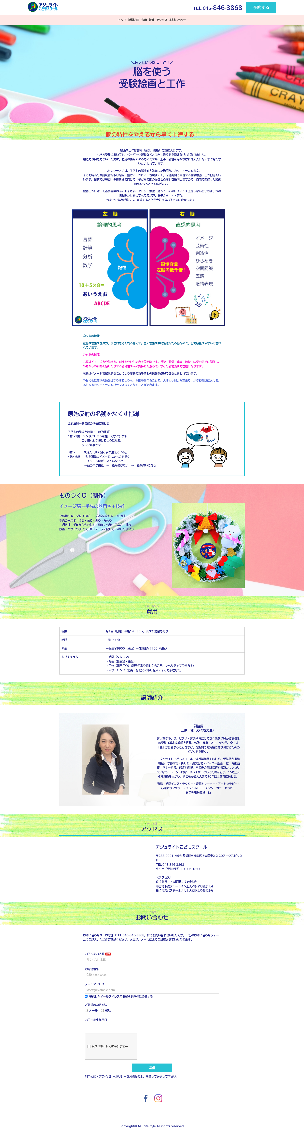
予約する (261, 7)
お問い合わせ (177, 19)
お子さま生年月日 (96, 1019)
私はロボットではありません (107, 1046)
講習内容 (133, 19)
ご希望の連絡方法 (96, 1005)
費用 (144, 19)
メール (91, 1010)
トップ (122, 19)
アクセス (161, 19)
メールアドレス (94, 984)
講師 (151, 19)
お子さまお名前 (94, 954)
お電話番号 (92, 969)
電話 (106, 1010)
